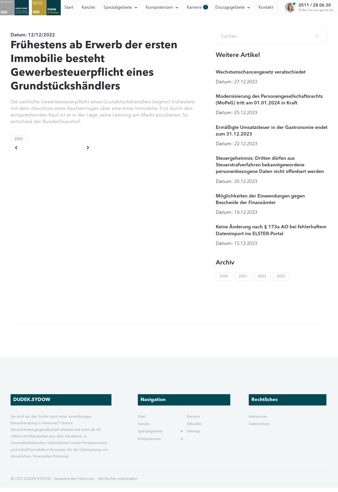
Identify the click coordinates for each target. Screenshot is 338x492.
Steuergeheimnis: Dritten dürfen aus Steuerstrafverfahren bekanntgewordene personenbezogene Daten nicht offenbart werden (270, 170)
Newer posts (74, 152)
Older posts (29, 152)
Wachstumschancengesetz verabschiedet (261, 76)
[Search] (271, 41)
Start (68, 8)
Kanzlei (88, 8)
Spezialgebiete (120, 7)
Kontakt (266, 8)
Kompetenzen (162, 7)
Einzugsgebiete (232, 7)
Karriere (197, 7)
